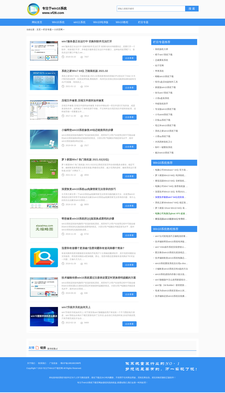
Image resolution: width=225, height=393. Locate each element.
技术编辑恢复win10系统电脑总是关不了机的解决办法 (171, 258)
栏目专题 (143, 22)
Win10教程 (122, 22)
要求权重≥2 (52, 349)
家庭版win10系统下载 (165, 87)
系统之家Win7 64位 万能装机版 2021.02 (85, 71)
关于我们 (31, 363)
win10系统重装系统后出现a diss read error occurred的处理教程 (171, 263)
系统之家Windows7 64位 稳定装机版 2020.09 (171, 202)
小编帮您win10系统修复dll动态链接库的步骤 (87, 130)
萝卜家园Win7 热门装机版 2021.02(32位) (85, 159)
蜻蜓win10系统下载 (164, 76)
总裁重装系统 (161, 60)
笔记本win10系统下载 (165, 125)
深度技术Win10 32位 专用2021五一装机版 (171, 191)
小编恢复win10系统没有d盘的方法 (171, 269)
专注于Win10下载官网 (53, 368)
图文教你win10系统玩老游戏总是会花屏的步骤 (171, 252)
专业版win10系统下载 (165, 109)
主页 (38, 29)
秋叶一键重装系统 (163, 147)
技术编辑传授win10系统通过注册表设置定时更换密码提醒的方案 (99, 277)
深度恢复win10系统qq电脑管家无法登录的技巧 (89, 189)
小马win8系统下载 (163, 114)
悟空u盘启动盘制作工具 (166, 82)
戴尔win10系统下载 (164, 152)
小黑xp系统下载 (162, 136)
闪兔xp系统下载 (162, 120)
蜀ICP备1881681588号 (70, 363)
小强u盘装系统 (162, 98)
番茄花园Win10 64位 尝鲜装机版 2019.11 (171, 181)
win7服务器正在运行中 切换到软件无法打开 (87, 41)
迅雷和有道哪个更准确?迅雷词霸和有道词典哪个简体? (93, 248)
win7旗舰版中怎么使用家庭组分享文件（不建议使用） (171, 279)
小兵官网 (58, 29)
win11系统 (79, 22)
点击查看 (129, 58)
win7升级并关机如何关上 (76, 307)
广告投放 (53, 363)
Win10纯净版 (100, 22)
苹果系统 (159, 71)
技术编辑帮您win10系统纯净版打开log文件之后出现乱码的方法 (171, 241)
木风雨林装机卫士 (163, 142)
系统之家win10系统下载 (166, 131)
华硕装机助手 (161, 103)
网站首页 (37, 22)
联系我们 (42, 363)
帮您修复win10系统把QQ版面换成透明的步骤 (88, 218)
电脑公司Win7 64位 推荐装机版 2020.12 (171, 186)
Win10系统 (58, 22)
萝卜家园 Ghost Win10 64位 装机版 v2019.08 (171, 208)
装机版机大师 (161, 49)
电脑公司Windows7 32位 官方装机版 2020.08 (171, 170)
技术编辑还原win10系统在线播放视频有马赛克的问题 (171, 296)
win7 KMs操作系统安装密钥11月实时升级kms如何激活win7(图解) (171, 247)
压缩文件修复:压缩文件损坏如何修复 (83, 100)
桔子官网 (159, 65)
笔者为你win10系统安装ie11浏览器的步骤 (171, 290)
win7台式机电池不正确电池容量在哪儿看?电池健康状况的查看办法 (171, 236)
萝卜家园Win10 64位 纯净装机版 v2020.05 (171, 175)
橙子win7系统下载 (163, 54)
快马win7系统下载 (163, 92)
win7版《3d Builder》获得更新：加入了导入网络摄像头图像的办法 (171, 285)
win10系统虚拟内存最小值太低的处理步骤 (171, 274)
